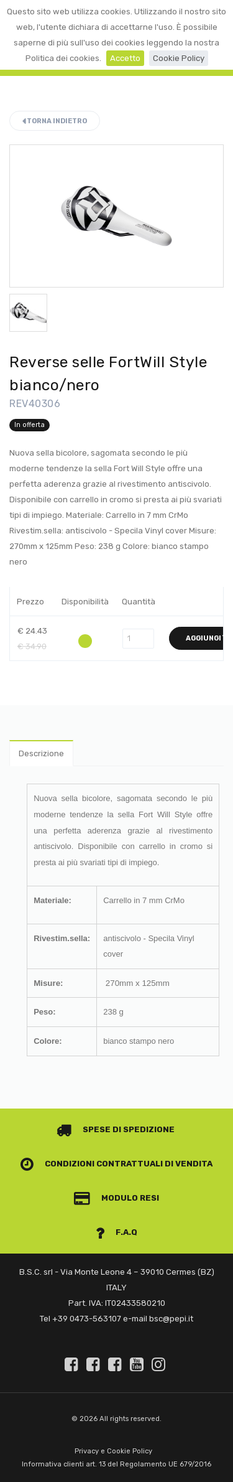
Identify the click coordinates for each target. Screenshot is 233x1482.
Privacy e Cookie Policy (113, 1451)
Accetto (125, 58)
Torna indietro (54, 121)
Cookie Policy (178, 58)
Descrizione (41, 753)
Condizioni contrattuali (92, 1163)
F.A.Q (117, 1232)
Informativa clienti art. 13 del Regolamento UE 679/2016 (116, 1464)
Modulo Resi (117, 1198)
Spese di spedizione (116, 1129)
